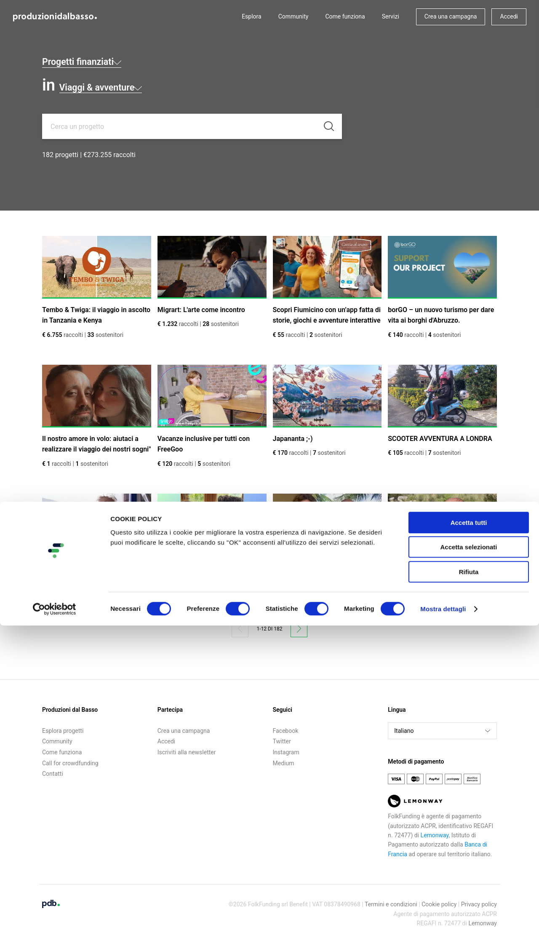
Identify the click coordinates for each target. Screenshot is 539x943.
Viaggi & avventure (132, 85)
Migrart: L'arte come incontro (201, 310)
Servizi (390, 16)
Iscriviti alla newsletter (186, 752)
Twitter (282, 741)
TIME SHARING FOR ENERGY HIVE (94, 568)
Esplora (251, 16)
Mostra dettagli (443, 926)
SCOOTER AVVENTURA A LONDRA (440, 439)
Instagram (286, 752)
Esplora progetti (62, 730)
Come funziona (345, 16)
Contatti (52, 773)
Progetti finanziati (112, 59)
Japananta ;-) (293, 439)
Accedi (509, 16)
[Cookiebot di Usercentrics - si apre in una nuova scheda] (54, 926)
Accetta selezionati (468, 864)
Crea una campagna (450, 16)
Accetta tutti (469, 840)
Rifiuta (469, 889)
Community (293, 16)
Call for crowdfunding (70, 763)
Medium (283, 763)
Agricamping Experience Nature (435, 568)
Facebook (286, 730)
